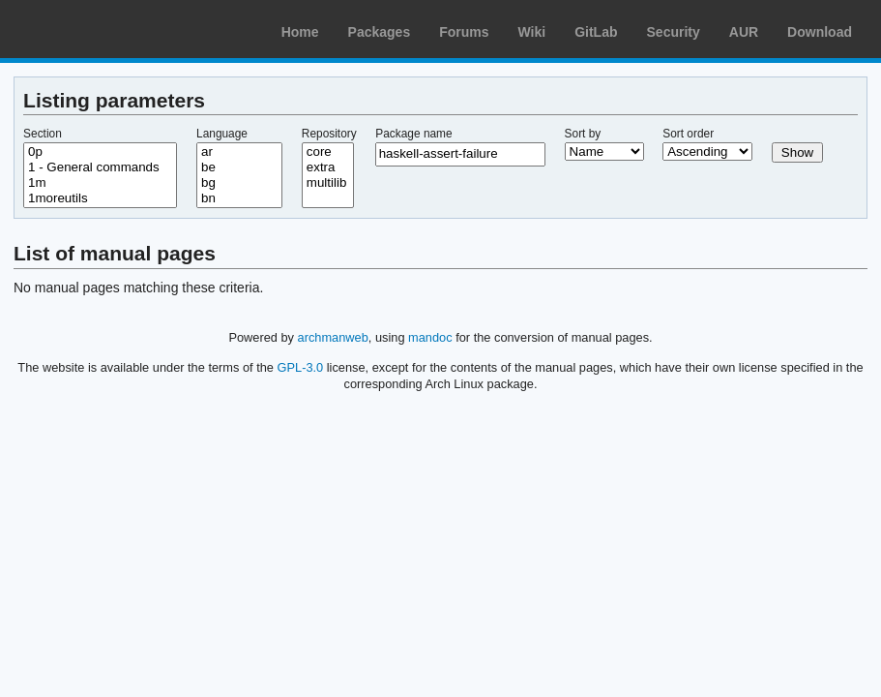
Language (222, 133)
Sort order (688, 133)
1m (100, 183)
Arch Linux (106, 29)
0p (100, 152)
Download (819, 32)
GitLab (595, 32)
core (328, 152)
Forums (463, 32)
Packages (379, 32)
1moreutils (100, 198)
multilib (328, 183)
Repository (329, 133)
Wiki (532, 32)
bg (239, 183)
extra (328, 167)
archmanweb (333, 337)
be (239, 167)
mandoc (430, 337)
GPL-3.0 (301, 367)
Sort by (583, 133)
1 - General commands (100, 167)
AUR (743, 32)
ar (239, 152)
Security (673, 32)
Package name (413, 133)
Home (300, 32)
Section (42, 133)
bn (239, 198)
